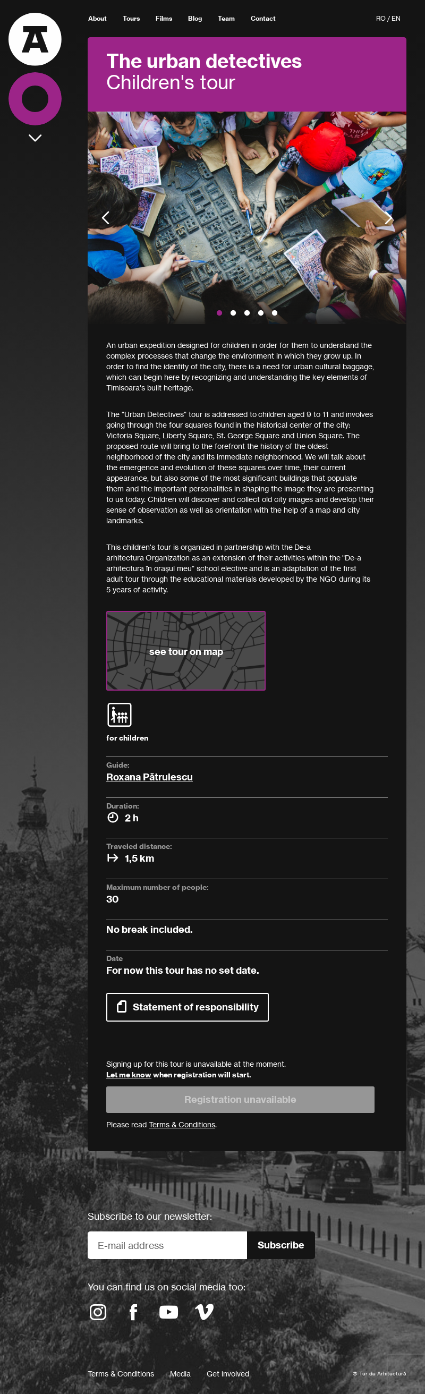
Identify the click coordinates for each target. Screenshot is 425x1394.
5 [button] (274, 313)
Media (180, 1373)
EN (396, 18)
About (97, 18)
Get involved (228, 1373)
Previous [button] (105, 218)
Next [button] (388, 218)
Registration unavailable (240, 1099)
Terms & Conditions (121, 1373)
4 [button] (261, 313)
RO (381, 18)
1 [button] (219, 313)
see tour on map (186, 651)
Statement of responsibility (196, 1007)
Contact (263, 18)
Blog (195, 18)
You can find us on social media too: (166, 1287)
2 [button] (233, 313)
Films (164, 18)
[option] (247, 218)
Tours (131, 18)
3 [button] (247, 313)
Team (226, 18)
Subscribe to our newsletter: (150, 1216)
